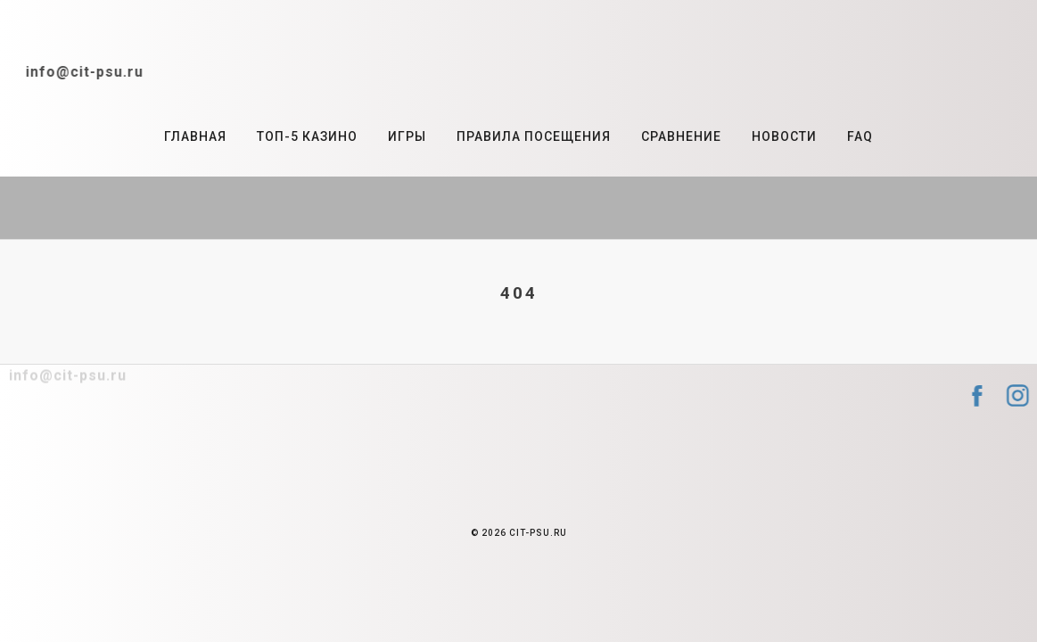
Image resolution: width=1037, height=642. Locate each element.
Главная (195, 136)
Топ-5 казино (307, 136)
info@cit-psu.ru (76, 71)
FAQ (860, 136)
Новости (784, 136)
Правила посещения (534, 136)
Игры (407, 136)
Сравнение (681, 136)
